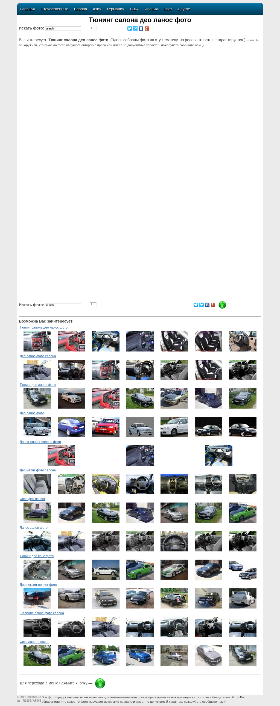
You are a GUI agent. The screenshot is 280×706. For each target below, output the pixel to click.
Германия (115, 9)
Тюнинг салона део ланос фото (44, 327)
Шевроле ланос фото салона (42, 613)
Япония (151, 9)
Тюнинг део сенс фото (37, 556)
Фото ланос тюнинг (34, 642)
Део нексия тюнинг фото (38, 585)
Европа (80, 9)
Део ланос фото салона (38, 356)
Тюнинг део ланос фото (38, 385)
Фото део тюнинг (32, 499)
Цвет (168, 9)
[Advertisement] (141, 95)
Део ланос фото (32, 413)
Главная (27, 9)
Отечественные (54, 9)
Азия (97, 9)
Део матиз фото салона (38, 470)
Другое (184, 9)
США (134, 9)
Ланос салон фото (34, 528)
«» (34, 696)
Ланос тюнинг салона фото (40, 442)
